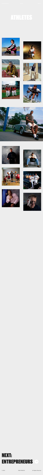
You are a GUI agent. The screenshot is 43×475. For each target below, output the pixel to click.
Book (21, 3)
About (39, 3)
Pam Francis (5, 3)
